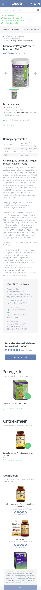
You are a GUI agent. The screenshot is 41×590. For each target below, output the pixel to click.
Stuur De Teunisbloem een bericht (16, 120)
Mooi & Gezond (12, 36)
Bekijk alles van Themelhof (13, 409)
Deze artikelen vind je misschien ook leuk (17, 426)
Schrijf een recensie (20, 357)
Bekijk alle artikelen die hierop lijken (16, 376)
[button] (31, 3)
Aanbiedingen (32, 29)
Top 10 (22, 29)
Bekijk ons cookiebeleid (24, 582)
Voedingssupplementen (13, 39)
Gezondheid (23, 36)
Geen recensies (20, 53)
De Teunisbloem (22, 112)
